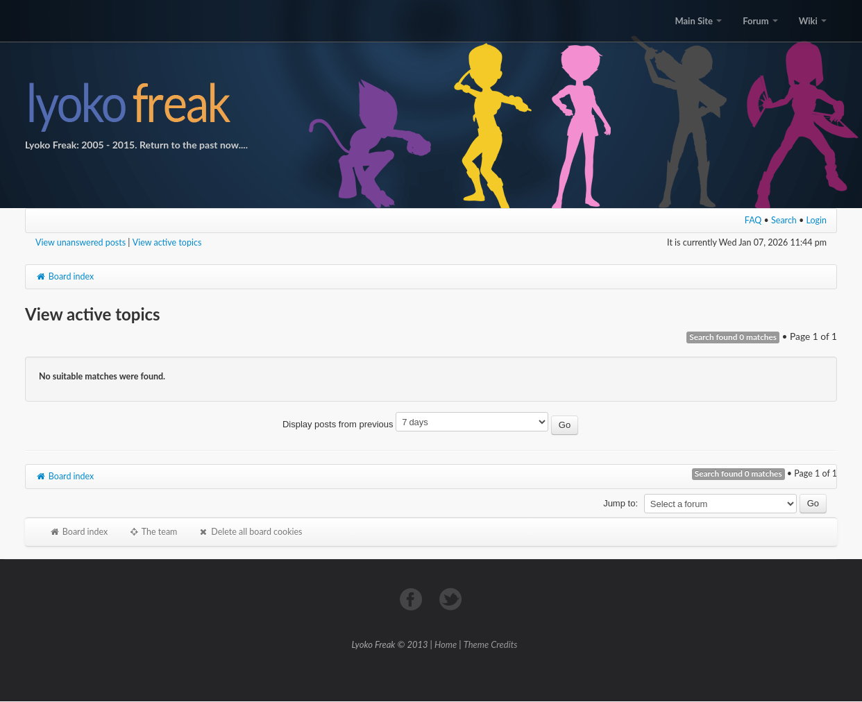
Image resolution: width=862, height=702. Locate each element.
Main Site (698, 20)
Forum (760, 20)
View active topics (167, 242)
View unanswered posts (80, 242)
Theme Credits (491, 644)
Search (784, 220)
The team (152, 531)
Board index (64, 276)
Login (816, 220)
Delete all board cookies (250, 531)
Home (445, 644)
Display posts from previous (430, 424)
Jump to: (620, 503)
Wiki (813, 20)
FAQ (753, 220)
